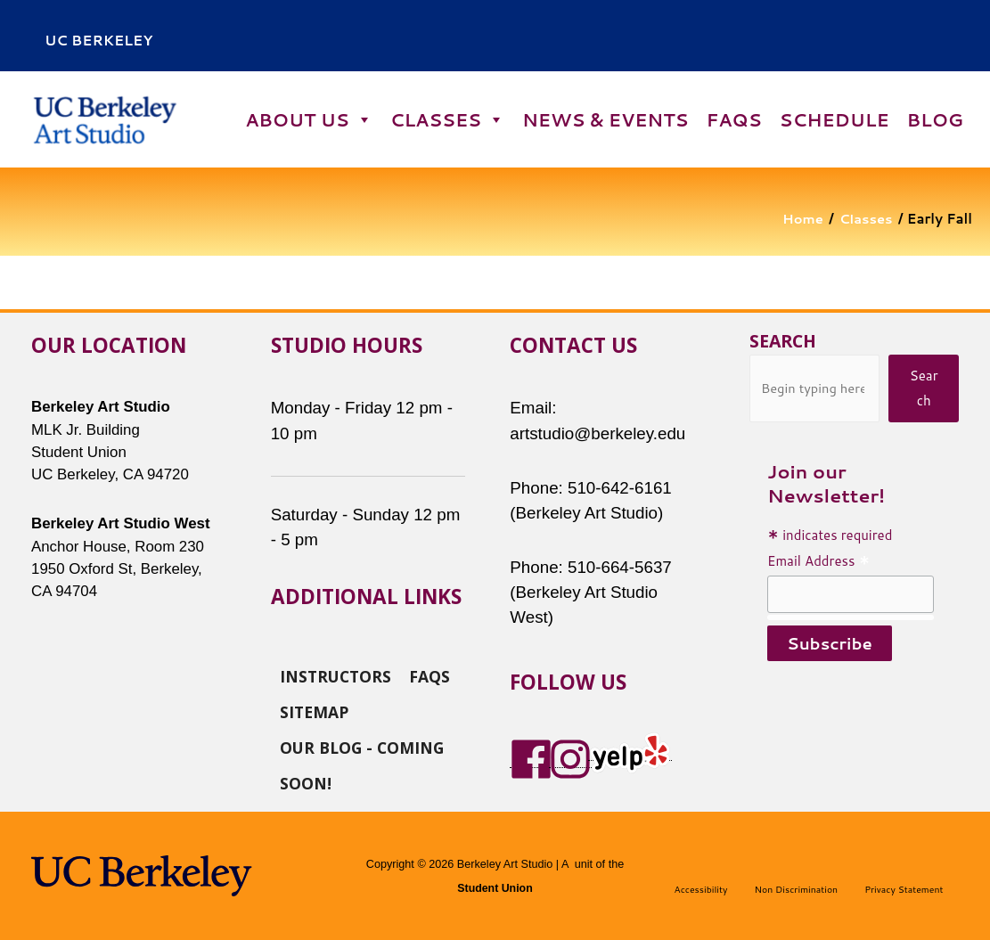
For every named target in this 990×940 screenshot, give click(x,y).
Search (782, 341)
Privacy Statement (903, 888)
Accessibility (701, 888)
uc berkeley (98, 40)
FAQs (733, 119)
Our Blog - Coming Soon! (362, 746)
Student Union (494, 888)
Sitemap (314, 710)
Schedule (834, 119)
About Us (308, 119)
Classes (447, 119)
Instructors (335, 674)
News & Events (605, 119)
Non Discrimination (796, 888)
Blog (935, 119)
